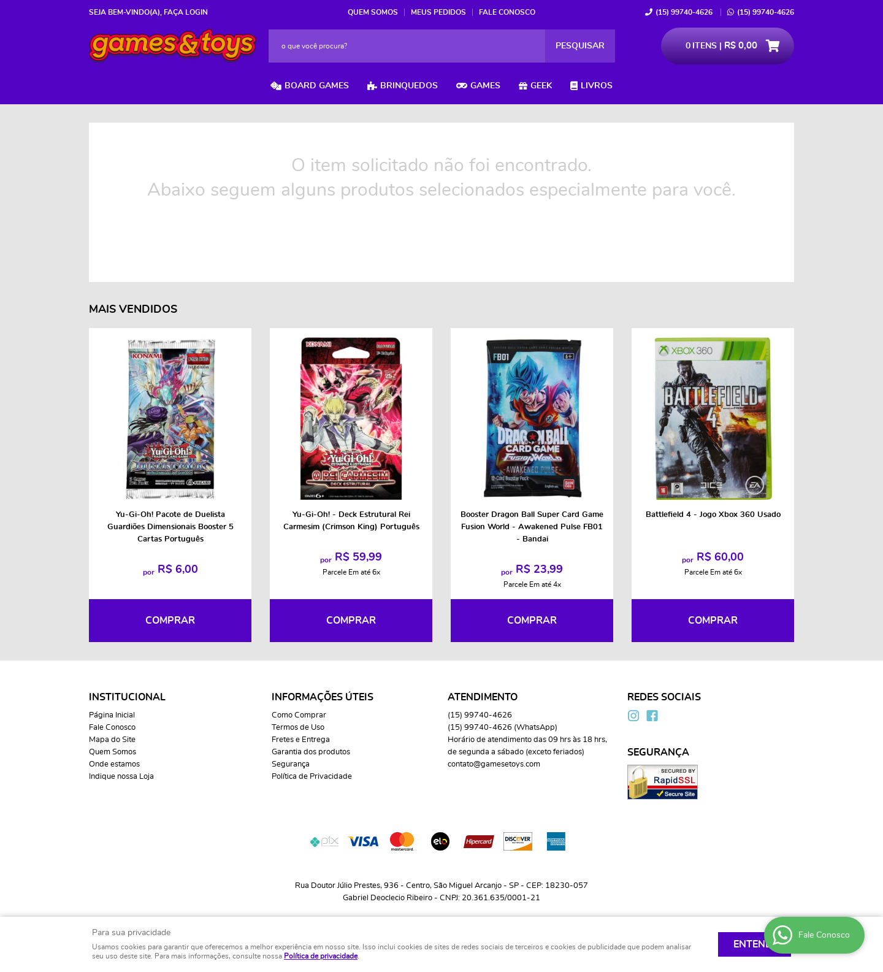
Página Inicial (112, 715)
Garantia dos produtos (311, 752)
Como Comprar (299, 715)
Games (485, 86)
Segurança (291, 764)
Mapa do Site (112, 740)
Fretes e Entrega (301, 740)
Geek (541, 86)
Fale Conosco (507, 12)
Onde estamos (114, 764)
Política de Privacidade (312, 777)
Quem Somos (373, 12)
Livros (597, 86)
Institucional (127, 697)
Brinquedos (409, 86)
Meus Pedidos (438, 12)
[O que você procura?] (580, 46)
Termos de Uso (298, 728)
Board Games (317, 86)
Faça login (186, 12)
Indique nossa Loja (121, 777)
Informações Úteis (322, 697)
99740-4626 (684, 12)
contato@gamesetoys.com (494, 764)
